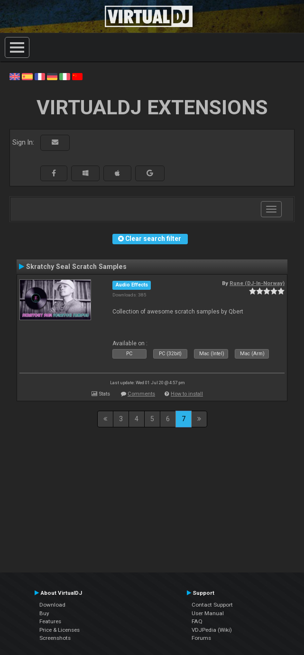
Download (52, 604)
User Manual (208, 613)
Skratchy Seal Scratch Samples (76, 266)
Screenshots (55, 638)
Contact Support (212, 604)
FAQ (197, 621)
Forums (201, 638)
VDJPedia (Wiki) (212, 630)
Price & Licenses (59, 630)
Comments (141, 394)
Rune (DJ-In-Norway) (257, 283)
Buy (44, 613)
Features (50, 621)
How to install (187, 394)
